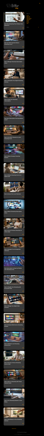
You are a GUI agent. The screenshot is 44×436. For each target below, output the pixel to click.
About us (28, 17)
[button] (23, 28)
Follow (28, 20)
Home (28, 15)
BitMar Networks (20, 434)
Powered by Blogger (22, 432)
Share (28, 21)
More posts (14, 428)
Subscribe (28, 19)
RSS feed (28, 434)
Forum (28, 22)
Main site (28, 16)
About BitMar (29, 18)
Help (27, 23)
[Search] (39, 3)
